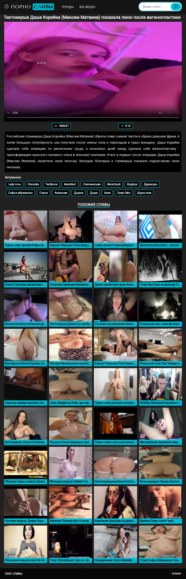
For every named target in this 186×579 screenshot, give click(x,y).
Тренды (67, 7)
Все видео (87, 7)
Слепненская (91, 184)
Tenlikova (51, 184)
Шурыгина (144, 193)
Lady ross (14, 184)
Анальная (60, 193)
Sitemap (176, 573)
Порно (29, 6)
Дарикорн (150, 184)
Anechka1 (70, 184)
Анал (107, 193)
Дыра (94, 193)
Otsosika (33, 184)
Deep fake (123, 193)
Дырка (78, 193)
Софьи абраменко (20, 193)
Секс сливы (13, 573)
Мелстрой (113, 184)
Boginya (132, 184)
